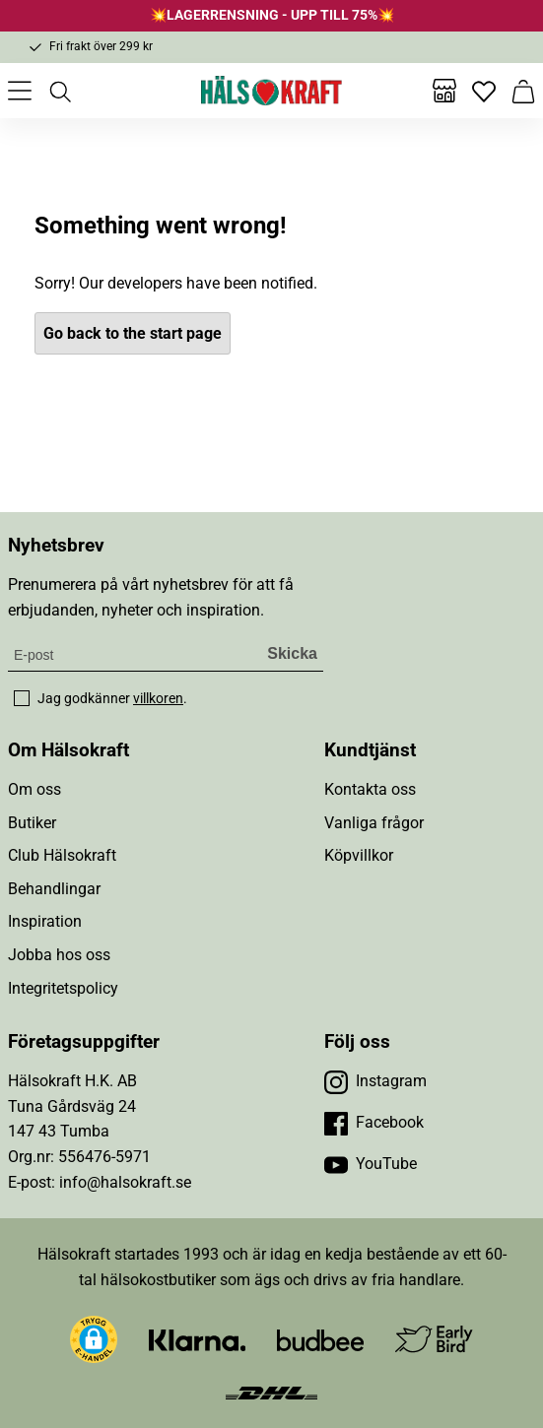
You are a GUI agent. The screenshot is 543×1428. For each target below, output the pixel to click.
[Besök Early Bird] (434, 1339)
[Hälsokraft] (272, 90)
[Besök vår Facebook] (374, 1123)
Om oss (34, 789)
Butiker (32, 822)
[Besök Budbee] (320, 1340)
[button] (93, 1339)
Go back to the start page (132, 333)
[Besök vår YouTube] (370, 1164)
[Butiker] (444, 90)
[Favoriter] (484, 90)
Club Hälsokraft (62, 855)
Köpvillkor (358, 855)
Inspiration (45, 921)
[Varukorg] (523, 90)
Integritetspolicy (63, 988)
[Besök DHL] (271, 1391)
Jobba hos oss (59, 954)
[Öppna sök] (59, 90)
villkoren (158, 698)
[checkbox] (22, 698)
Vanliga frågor (374, 822)
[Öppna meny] (20, 90)
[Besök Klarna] (197, 1340)
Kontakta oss (370, 789)
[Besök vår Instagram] (375, 1081)
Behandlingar (54, 888)
